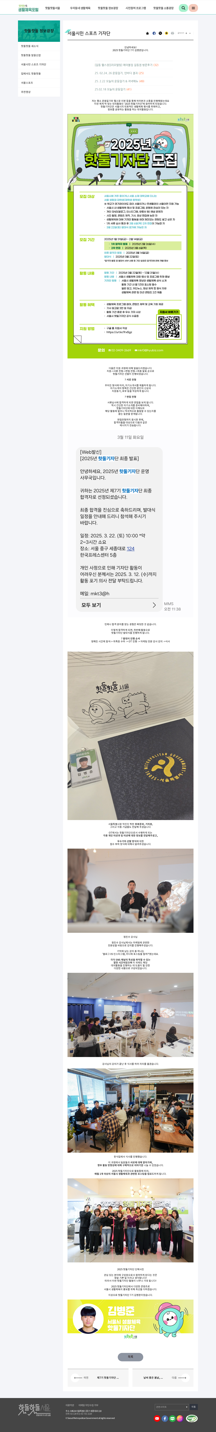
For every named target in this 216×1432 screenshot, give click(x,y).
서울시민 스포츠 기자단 (33, 64)
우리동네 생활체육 (80, 8)
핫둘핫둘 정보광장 (108, 8)
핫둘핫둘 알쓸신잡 (31, 55)
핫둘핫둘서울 (52, 8)
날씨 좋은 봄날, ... (153, 1377)
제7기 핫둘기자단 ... (108, 1377)
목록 (130, 1357)
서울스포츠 (27, 83)
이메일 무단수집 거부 (88, 1405)
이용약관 (70, 1405)
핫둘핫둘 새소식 (29, 46)
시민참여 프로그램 (136, 8)
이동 (194, 1407)
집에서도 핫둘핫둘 (31, 73)
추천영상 (26, 92)
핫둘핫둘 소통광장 (163, 8)
